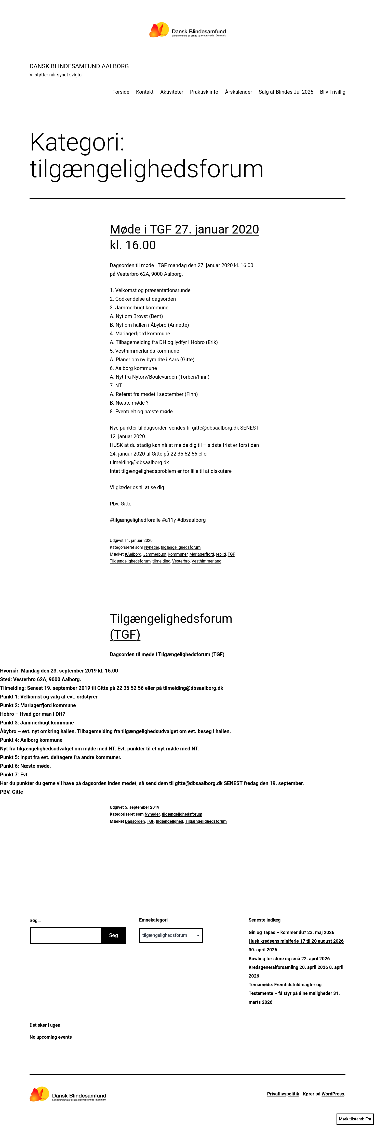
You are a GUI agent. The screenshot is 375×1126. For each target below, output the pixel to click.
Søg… (35, 920)
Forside (121, 92)
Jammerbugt (155, 554)
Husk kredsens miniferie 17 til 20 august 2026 (296, 941)
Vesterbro (181, 561)
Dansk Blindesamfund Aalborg (79, 66)
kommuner (178, 554)
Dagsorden (135, 821)
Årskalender (238, 92)
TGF (231, 554)
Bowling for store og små (274, 958)
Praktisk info (204, 92)
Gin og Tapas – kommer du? (277, 932)
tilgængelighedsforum (180, 547)
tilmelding (161, 561)
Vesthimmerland (206, 561)
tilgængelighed (169, 821)
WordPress (333, 1093)
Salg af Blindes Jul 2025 (286, 92)
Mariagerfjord (202, 554)
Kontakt (145, 92)
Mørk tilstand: (355, 1119)
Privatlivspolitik (283, 1093)
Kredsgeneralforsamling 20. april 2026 (288, 967)
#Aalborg (133, 554)
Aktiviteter (171, 92)
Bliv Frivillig (332, 92)
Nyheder (151, 547)
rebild (221, 554)
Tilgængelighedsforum (130, 561)
